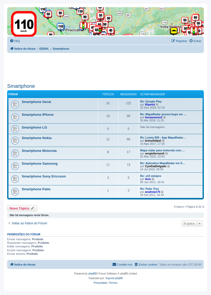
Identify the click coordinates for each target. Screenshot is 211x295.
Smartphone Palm (36, 189)
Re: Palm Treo (149, 188)
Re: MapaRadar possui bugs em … (163, 114)
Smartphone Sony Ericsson (44, 176)
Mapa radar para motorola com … (162, 150)
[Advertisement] (100, 67)
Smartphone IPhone (38, 115)
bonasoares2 (153, 117)
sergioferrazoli (154, 153)
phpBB (92, 273)
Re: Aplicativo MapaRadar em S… (162, 163)
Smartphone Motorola (39, 151)
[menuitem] (15, 41)
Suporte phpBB (114, 278)
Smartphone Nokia (37, 138)
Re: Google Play (151, 101)
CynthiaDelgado (155, 166)
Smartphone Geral (36, 102)
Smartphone (21, 86)
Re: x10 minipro (150, 175)
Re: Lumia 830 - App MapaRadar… (163, 137)
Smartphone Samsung (40, 163)
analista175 (152, 191)
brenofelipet (153, 140)
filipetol (150, 104)
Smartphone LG (34, 127)
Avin (148, 179)
